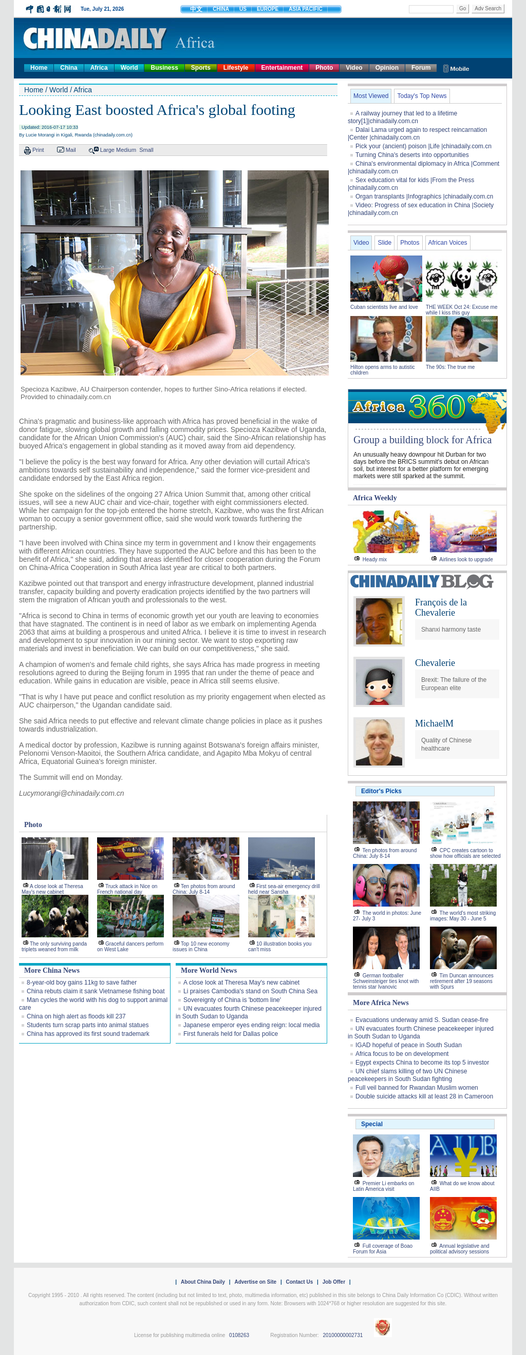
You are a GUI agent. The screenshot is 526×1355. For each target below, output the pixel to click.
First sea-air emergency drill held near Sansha (284, 889)
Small (146, 150)
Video (354, 67)
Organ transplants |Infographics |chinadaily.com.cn (424, 196)
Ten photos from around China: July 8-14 (204, 889)
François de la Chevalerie (441, 607)
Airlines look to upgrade (466, 559)
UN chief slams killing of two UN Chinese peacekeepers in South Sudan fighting (407, 1075)
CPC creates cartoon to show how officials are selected (465, 853)
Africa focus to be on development (401, 1053)
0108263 (239, 1335)
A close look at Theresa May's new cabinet (52, 889)
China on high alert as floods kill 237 (76, 1016)
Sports (201, 67)
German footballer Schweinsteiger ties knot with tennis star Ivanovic (386, 981)
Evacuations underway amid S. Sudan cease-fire (422, 1020)
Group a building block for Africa (422, 439)
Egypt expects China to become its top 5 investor (422, 1062)
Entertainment (282, 67)
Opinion (387, 67)
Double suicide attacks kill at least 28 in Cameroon (424, 1096)
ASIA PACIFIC (306, 9)
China (68, 67)
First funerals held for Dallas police (230, 1033)
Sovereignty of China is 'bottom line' (232, 1000)
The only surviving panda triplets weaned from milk (54, 946)
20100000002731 (343, 1335)
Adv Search (488, 8)
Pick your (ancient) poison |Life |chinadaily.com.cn (423, 146)
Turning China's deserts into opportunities (412, 155)
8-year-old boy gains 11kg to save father (82, 982)
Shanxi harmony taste (451, 629)
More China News (52, 970)
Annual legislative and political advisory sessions (460, 1248)
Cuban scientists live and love (385, 307)
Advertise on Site (255, 1282)
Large (107, 150)
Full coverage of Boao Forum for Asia (382, 1248)
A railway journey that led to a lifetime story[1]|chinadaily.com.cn (402, 117)
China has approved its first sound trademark (88, 1033)
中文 (196, 9)
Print (38, 150)
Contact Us (299, 1282)
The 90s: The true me (450, 367)
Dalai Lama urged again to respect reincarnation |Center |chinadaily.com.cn (417, 133)
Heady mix (375, 559)
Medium (126, 150)
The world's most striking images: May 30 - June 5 (463, 915)
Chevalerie (435, 663)
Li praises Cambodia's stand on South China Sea (250, 991)
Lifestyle (236, 67)
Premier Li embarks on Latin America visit (383, 1186)
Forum (420, 67)
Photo (324, 67)
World (129, 67)
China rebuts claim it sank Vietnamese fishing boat (96, 991)
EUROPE (267, 9)
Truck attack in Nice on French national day (127, 889)
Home (38, 67)
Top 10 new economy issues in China (201, 946)
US (243, 9)
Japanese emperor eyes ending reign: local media (251, 1025)
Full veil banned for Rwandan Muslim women (416, 1087)
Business (164, 67)
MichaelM (434, 723)
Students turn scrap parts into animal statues (87, 1025)
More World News (209, 970)
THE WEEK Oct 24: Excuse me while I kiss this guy (461, 310)
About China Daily (203, 1282)
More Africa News (381, 1003)
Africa (99, 67)
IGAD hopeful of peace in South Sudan (408, 1045)
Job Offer (334, 1282)
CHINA (221, 9)
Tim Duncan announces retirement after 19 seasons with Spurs (462, 981)
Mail (71, 150)
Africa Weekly (375, 498)
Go (462, 8)
